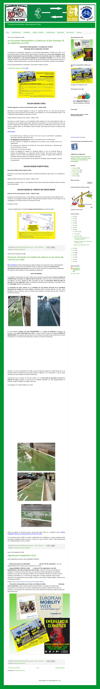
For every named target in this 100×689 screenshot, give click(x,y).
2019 (74, 229)
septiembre (77, 236)
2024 (74, 218)
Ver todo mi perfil (75, 273)
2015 (74, 255)
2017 (74, 250)
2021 (74, 225)
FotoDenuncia (50, 32)
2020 (74, 227)
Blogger (59, 680)
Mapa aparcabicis (76, 137)
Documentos (70, 32)
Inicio (7, 32)
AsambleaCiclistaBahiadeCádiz (76, 270)
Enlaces (79, 32)
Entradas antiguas (60, 667)
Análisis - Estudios (38, 32)
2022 (74, 223)
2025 (74, 216)
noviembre (76, 231)
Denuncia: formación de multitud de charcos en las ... (82, 242)
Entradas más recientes (14, 667)
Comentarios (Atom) (20, 670)
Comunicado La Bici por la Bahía (16, 68)
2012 (74, 261)
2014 (74, 257)
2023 (74, 221)
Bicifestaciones (16, 32)
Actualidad (27, 32)
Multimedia (60, 32)
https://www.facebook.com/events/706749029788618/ (28, 581)
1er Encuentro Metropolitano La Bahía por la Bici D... (81, 238)
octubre (76, 233)
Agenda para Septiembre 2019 (22, 555)
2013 (74, 259)
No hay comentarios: (39, 247)
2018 (74, 248)
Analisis (74, 174)
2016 (74, 252)
